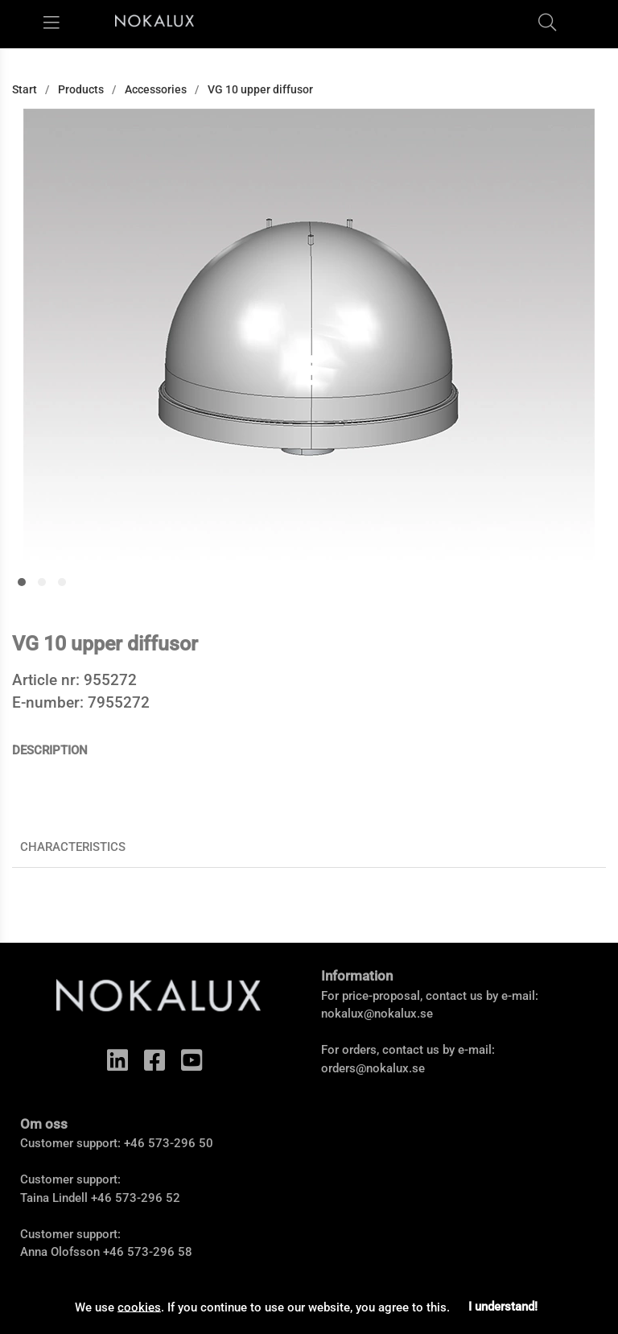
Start (24, 89)
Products (81, 89)
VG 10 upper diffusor (260, 89)
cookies (139, 1306)
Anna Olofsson (60, 1252)
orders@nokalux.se (373, 1068)
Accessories (156, 89)
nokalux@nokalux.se (377, 1013)
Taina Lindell (54, 1198)
